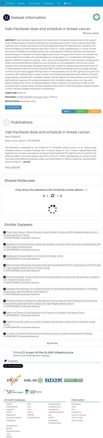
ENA (29, 409)
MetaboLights (54, 404)
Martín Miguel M (13, 136)
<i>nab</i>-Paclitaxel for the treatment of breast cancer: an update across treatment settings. (49, 333)
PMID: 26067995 (12, 167)
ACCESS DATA (13, 107)
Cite (68, 111)
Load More (52, 343)
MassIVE (10, 409)
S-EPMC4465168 (23, 97)
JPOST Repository (11, 413)
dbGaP (9, 428)
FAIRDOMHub (54, 423)
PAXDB (30, 415)
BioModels (53, 420)
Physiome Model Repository (13, 418)
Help (68, 3)
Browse (21, 3)
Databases (48, 3)
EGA (29, 404)
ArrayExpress (12, 426)
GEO (8, 434)
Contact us (76, 412)
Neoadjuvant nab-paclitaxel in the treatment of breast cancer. (35, 256)
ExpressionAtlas (13, 431)
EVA (29, 407)
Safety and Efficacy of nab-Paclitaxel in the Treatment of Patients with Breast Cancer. (45, 312)
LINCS (30, 412)
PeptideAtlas (12, 407)
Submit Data (34, 3)
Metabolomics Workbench (54, 408)
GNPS (51, 417)
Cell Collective (33, 417)
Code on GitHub (79, 415)
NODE (9, 436)
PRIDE (9, 404)
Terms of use (77, 417)
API (58, 3)
